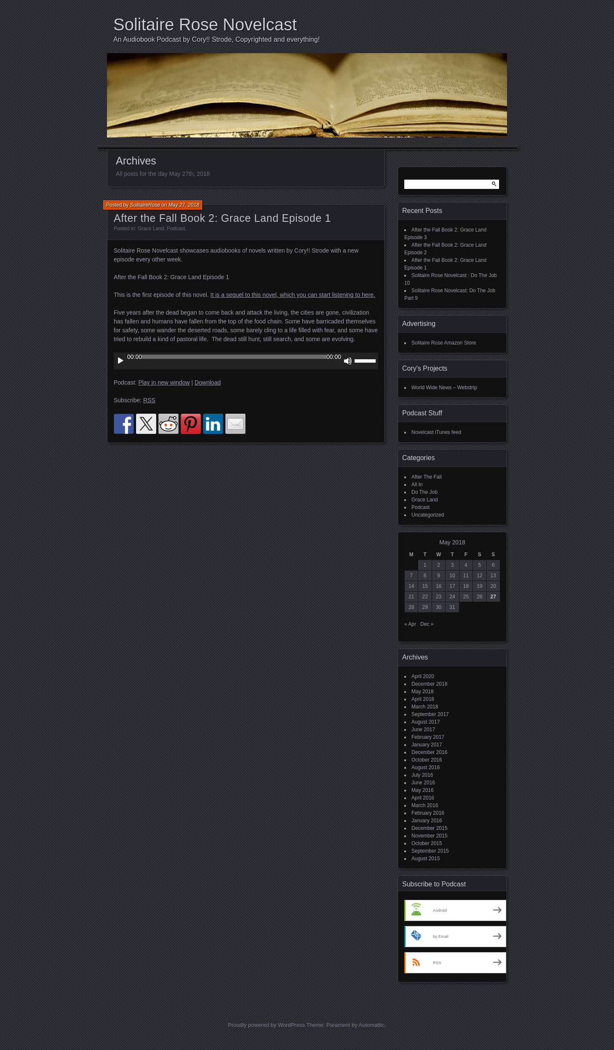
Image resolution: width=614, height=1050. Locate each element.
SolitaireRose (145, 205)
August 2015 (425, 859)
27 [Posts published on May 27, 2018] (493, 597)
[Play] (120, 361)
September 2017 (430, 714)
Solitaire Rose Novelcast (205, 24)
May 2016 (422, 790)
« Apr (410, 624)
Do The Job (424, 492)
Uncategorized (427, 515)
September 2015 (430, 851)
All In (417, 484)
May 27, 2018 (183, 205)
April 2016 (422, 798)
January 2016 (426, 821)
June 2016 (423, 783)
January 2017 (426, 745)
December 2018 (429, 684)
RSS (149, 400)
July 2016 (422, 775)
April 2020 (422, 676)
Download (208, 382)
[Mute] (348, 361)
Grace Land (151, 229)
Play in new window (164, 382)
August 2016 (425, 767)
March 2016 (424, 805)
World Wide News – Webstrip (444, 387)
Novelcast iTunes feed (436, 432)
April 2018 (422, 699)
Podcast (176, 229)
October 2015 (426, 843)
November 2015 (429, 836)
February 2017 (427, 737)
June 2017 (423, 729)
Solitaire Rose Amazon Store (443, 343)
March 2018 (424, 707)
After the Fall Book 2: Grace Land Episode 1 (222, 218)
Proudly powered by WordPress (266, 1025)
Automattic (371, 1025)
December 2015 (429, 828)
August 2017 (425, 722)
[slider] (234, 357)
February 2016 (427, 813)
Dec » (426, 624)
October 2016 (426, 760)
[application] (246, 361)
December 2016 (429, 752)
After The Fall (426, 477)
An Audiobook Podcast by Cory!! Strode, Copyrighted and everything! (216, 39)
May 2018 (422, 692)
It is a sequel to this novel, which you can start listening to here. (293, 294)
